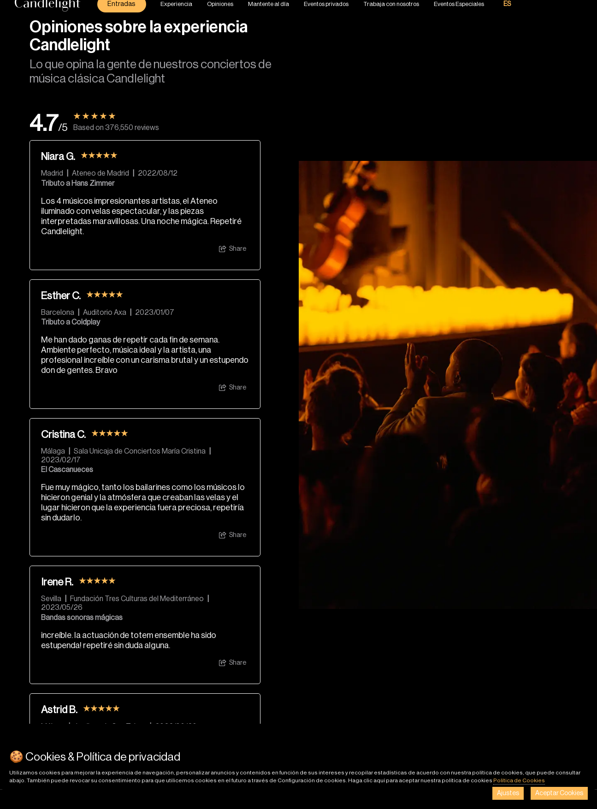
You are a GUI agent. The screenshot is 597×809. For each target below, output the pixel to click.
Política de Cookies (519, 780)
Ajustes (508, 793)
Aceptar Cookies (559, 793)
